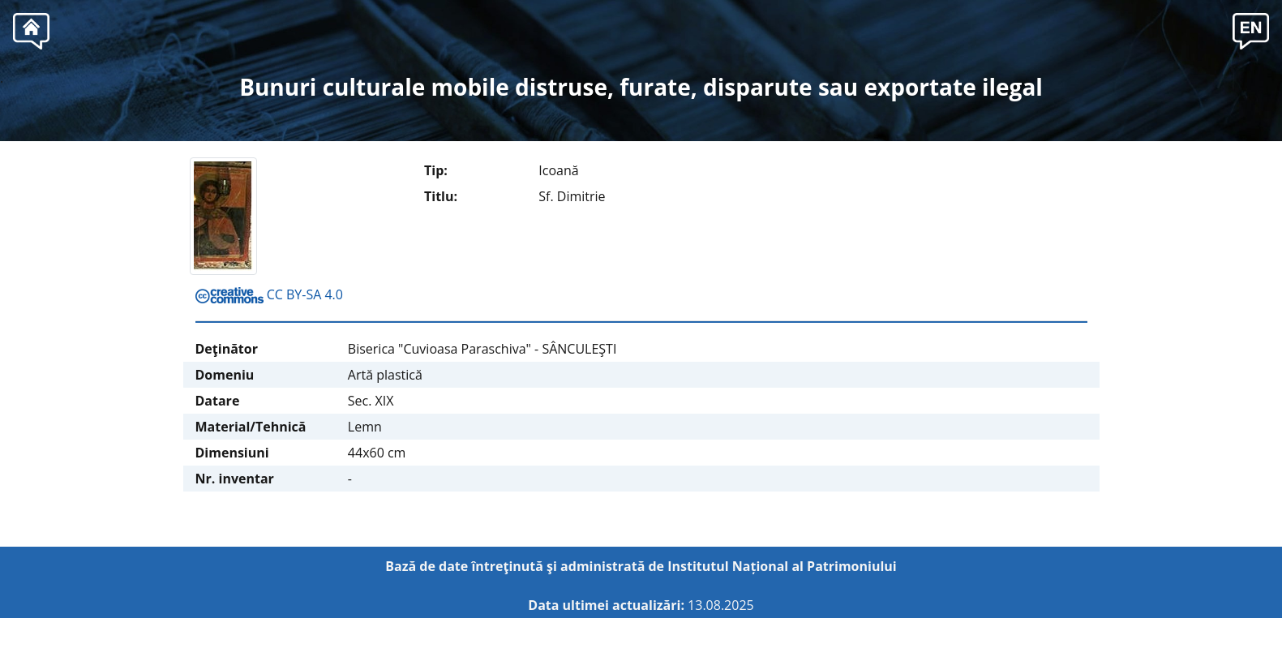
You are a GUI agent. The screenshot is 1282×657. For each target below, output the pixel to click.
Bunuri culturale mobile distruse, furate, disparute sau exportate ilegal (641, 86)
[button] (1251, 29)
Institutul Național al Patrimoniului (782, 566)
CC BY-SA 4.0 (269, 294)
